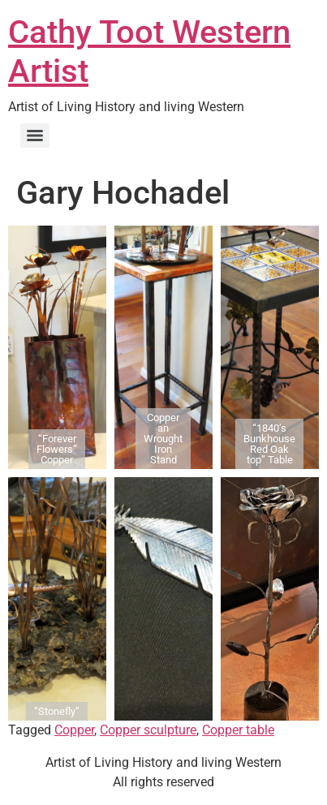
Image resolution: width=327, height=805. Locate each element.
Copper (74, 730)
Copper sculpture (148, 730)
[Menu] (34, 135)
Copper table (238, 730)
